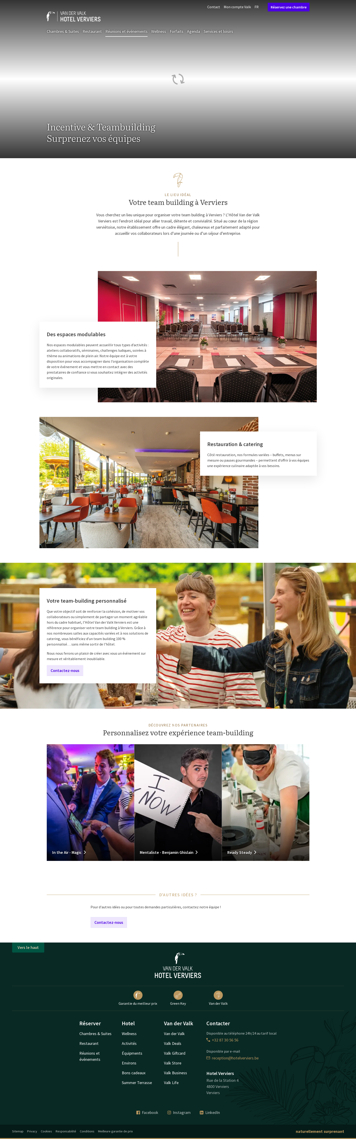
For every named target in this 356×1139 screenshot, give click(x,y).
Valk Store (172, 1063)
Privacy (32, 1131)
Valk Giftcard (174, 1053)
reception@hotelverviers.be (232, 1058)
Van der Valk (218, 998)
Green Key (178, 998)
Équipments (132, 1053)
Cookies (46, 1131)
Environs (129, 1063)
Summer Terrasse (137, 1082)
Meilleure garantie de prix (115, 1131)
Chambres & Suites (63, 31)
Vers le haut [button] (28, 947)
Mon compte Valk (237, 7)
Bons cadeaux (134, 1072)
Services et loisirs (218, 31)
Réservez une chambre (289, 7)
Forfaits (176, 31)
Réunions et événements (126, 31)
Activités (129, 1043)
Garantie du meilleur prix (138, 998)
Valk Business (175, 1072)
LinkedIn (210, 1112)
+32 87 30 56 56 (222, 1040)
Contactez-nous (65, 670)
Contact (213, 7)
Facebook (147, 1112)
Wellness (158, 31)
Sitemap (17, 1131)
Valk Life (171, 1082)
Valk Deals (172, 1043)
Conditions (87, 1131)
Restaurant (92, 31)
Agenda (193, 31)
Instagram (179, 1112)
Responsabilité (66, 1131)
